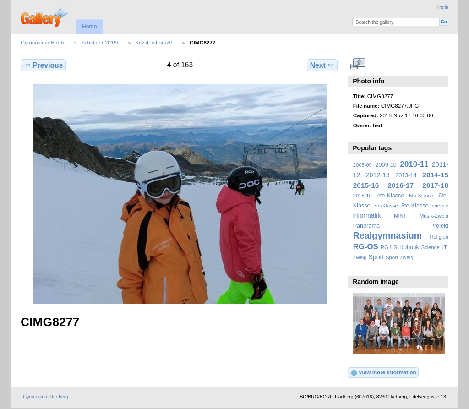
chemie (440, 205)
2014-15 (435, 175)
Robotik (409, 247)
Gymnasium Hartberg (45, 396)
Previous (43, 65)
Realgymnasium (387, 235)
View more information (383, 372)
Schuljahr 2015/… (102, 42)
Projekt (439, 226)
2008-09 (362, 165)
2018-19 (362, 195)
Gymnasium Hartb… (45, 42)
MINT (400, 215)
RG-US (389, 247)
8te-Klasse (415, 205)
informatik (367, 215)
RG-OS (365, 246)
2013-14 (405, 175)
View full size (358, 64)
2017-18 (435, 185)
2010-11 (414, 164)
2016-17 (401, 185)
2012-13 (378, 175)
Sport (376, 257)
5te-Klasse (421, 195)
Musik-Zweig (434, 215)
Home (89, 26)
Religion (439, 237)
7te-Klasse (386, 205)
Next (322, 65)
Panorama (366, 226)
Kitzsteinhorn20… (157, 42)
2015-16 (366, 185)
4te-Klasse (390, 195)
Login (442, 7)
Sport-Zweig (399, 257)
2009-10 (386, 165)
